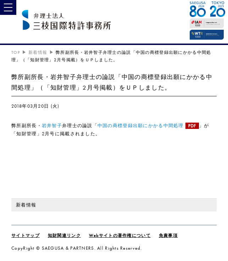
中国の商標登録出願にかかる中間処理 (141, 126)
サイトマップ (25, 235)
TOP (15, 52)
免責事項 (168, 235)
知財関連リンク (64, 235)
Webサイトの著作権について (120, 235)
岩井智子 (52, 126)
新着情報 (37, 52)
